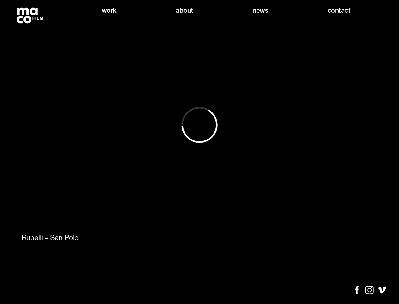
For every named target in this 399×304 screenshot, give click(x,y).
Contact (339, 10)
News (260, 10)
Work (109, 10)
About (184, 10)
